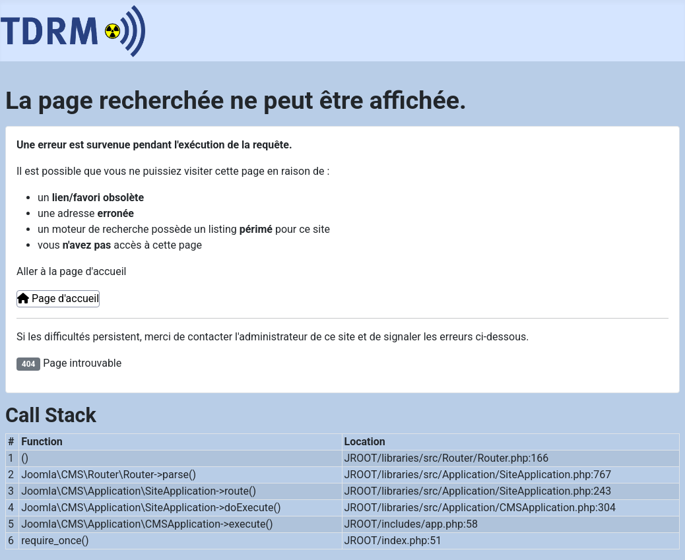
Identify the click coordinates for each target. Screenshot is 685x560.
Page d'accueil (58, 298)
